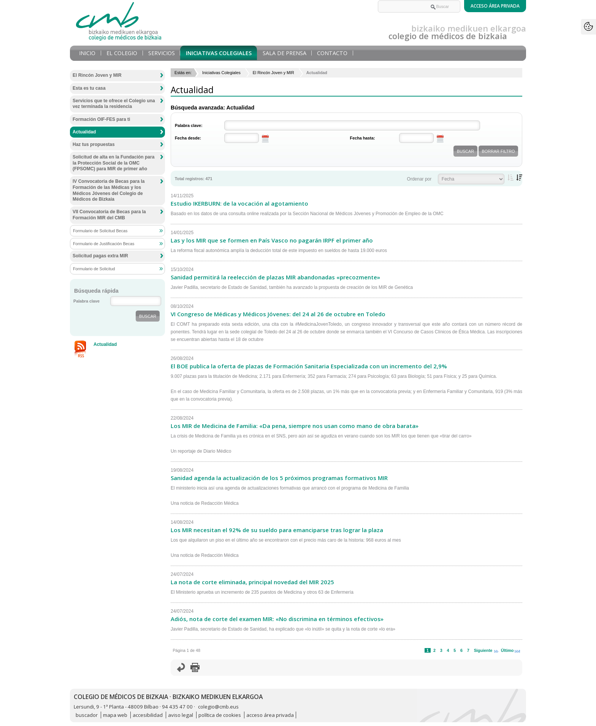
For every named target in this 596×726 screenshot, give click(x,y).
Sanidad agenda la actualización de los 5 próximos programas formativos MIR (279, 478)
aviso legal (180, 715)
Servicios (161, 53)
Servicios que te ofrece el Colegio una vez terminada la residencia (114, 103)
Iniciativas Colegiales (219, 53)
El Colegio (121, 53)
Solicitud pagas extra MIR (100, 255)
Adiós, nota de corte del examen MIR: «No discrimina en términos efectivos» (277, 619)
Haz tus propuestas (94, 144)
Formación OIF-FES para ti (101, 119)
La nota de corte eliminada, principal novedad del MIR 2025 (252, 582)
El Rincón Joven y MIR (273, 72)
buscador (87, 715)
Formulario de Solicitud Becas (100, 230)
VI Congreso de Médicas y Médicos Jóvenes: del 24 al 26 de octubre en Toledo (278, 314)
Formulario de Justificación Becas (103, 243)
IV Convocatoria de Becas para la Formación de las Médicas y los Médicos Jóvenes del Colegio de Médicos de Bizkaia (108, 190)
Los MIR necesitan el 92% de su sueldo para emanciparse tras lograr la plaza (277, 530)
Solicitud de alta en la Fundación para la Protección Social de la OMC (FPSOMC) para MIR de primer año (113, 162)
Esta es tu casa (89, 88)
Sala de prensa (284, 53)
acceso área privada (270, 715)
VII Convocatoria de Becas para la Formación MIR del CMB (109, 214)
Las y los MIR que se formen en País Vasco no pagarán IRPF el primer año (272, 240)
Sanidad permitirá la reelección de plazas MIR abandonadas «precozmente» (275, 277)
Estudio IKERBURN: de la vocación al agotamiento (239, 203)
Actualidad (84, 132)
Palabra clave (86, 301)
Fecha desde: (188, 138)
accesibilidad (148, 715)
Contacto (332, 53)
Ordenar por (419, 179)
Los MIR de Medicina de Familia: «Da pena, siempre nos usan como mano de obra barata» (294, 426)
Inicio (87, 53)
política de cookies (219, 715)
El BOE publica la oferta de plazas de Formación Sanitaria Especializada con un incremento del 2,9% (309, 366)
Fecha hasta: (362, 138)
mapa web (115, 715)
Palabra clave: (189, 125)
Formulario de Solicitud (94, 268)
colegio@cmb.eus (218, 706)
